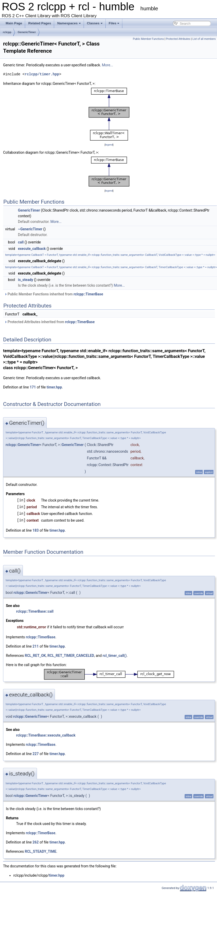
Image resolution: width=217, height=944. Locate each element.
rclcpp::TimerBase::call (34, 611)
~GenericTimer (30, 229)
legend (109, 144)
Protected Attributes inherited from (49, 322)
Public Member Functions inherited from (53, 294)
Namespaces (69, 23)
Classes (95, 23)
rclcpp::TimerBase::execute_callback (45, 735)
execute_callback (32, 249)
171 (33, 387)
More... (107, 65)
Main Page (14, 23)
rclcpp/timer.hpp (42, 74)
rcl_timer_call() (115, 655)
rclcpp (7, 32)
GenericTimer (27, 32)
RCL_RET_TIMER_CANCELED (70, 655)
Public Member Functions (148, 39)
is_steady (25, 280)
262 (36, 842)
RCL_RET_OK (35, 655)
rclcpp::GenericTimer (23, 445)
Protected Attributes (178, 39)
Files (114, 23)
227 (36, 754)
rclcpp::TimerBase (88, 294)
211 (36, 646)
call (21, 242)
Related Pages (39, 23)
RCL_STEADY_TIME (40, 851)
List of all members (204, 39)
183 (36, 530)
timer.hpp (54, 387)
